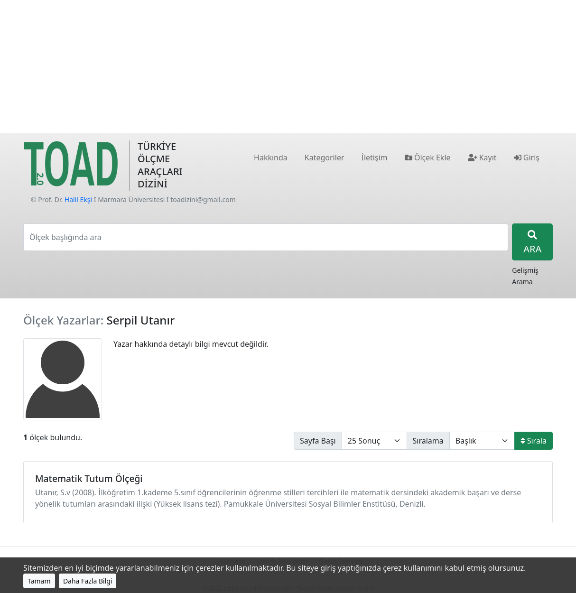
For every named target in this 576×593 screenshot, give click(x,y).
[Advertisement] (288, 66)
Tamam (39, 580)
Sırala (533, 440)
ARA (532, 242)
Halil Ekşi (78, 199)
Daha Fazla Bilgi (87, 580)
